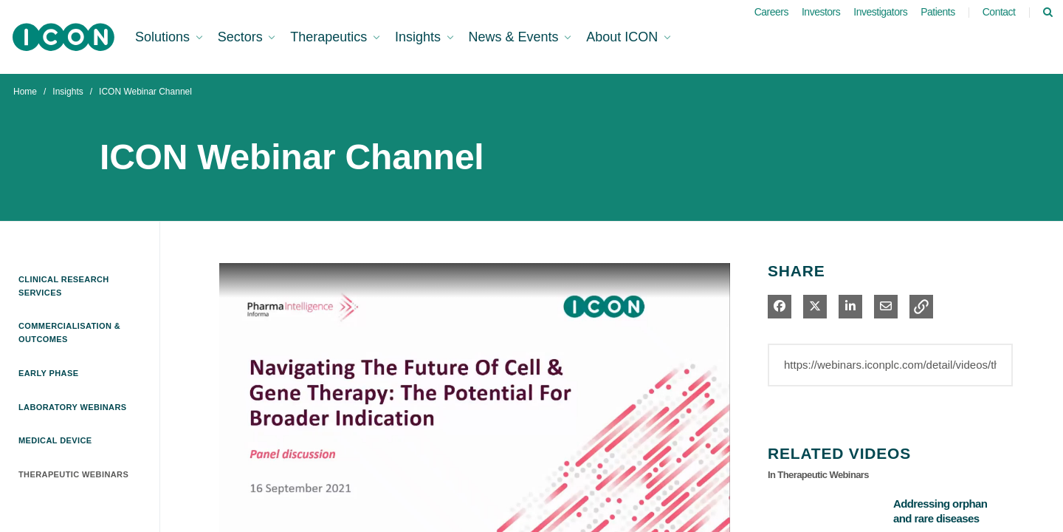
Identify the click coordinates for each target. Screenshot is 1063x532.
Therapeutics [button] (330, 37)
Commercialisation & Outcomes (69, 332)
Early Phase (48, 373)
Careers (771, 12)
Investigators (880, 12)
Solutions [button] (164, 37)
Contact (999, 12)
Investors (821, 12)
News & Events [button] (516, 37)
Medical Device (55, 440)
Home (25, 91)
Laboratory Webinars (72, 407)
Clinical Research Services (63, 286)
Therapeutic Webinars (73, 474)
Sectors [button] (242, 37)
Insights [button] (419, 37)
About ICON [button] (623, 37)
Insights (67, 91)
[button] (921, 306)
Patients (938, 12)
